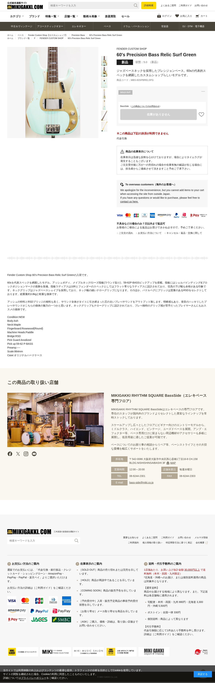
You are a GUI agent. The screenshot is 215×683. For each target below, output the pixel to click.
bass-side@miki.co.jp (141, 482)
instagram (26, 454)
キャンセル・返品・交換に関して (184, 233)
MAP (173, 462)
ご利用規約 (133, 542)
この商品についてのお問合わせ (145, 106)
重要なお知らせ (130, 537)
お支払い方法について (150, 233)
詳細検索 (148, 5)
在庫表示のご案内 (91, 563)
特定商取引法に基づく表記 (179, 542)
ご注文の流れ (126, 233)
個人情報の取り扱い (152, 542)
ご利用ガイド (185, 5)
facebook (10, 454)
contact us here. (129, 201)
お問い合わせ (201, 5)
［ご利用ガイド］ (43, 587)
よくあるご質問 (168, 5)
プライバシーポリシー (33, 677)
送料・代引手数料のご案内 (164, 563)
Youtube (34, 454)
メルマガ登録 (201, 537)
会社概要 (200, 542)
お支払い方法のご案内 (25, 563)
